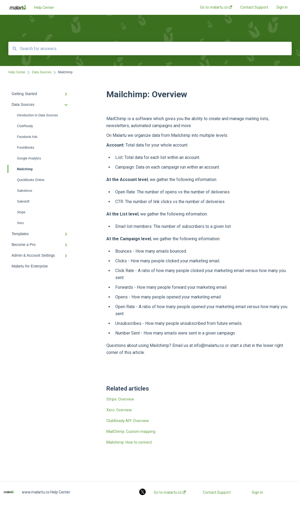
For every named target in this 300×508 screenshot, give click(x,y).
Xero (20, 223)
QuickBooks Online (30, 180)
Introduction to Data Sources (37, 115)
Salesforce (24, 191)
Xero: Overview (119, 410)
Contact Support (217, 492)
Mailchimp (20, 169)
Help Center (44, 7)
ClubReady (25, 126)
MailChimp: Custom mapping (130, 431)
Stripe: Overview (120, 399)
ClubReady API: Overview (127, 421)
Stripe (21, 212)
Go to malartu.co (170, 492)
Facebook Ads (27, 137)
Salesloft (23, 201)
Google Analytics (29, 158)
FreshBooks (25, 147)
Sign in (257, 492)
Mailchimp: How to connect (129, 442)
